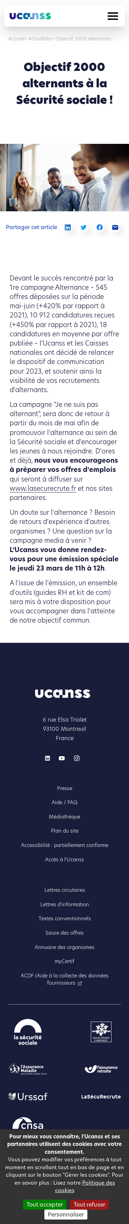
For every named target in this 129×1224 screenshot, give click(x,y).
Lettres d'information (64, 904)
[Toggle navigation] (113, 16)
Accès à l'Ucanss (64, 859)
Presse (64, 788)
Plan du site (64, 830)
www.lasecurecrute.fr (43, 488)
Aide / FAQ (64, 802)
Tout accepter (44, 1205)
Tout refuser (89, 1205)
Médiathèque (64, 816)
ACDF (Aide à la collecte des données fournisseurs (64, 979)
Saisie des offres (64, 932)
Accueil (16, 39)
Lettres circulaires (64, 890)
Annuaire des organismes (64, 947)
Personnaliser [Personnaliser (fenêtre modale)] (66, 1215)
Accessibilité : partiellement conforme (64, 845)
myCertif (64, 961)
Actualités (39, 39)
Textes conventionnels (65, 918)
